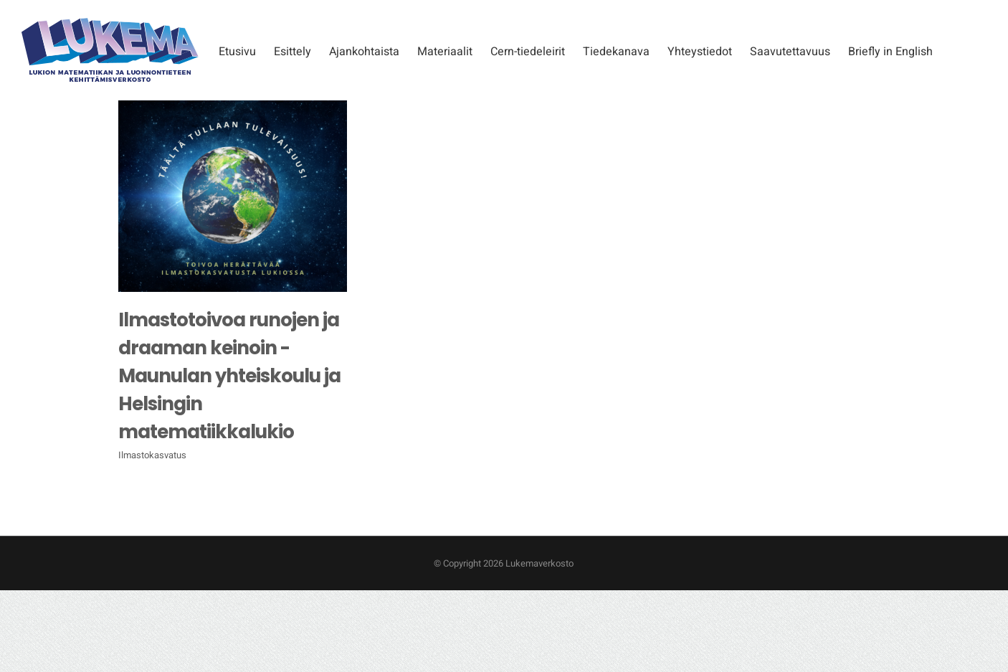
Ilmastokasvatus (152, 455)
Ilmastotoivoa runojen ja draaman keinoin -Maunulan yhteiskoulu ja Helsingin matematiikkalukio (229, 376)
